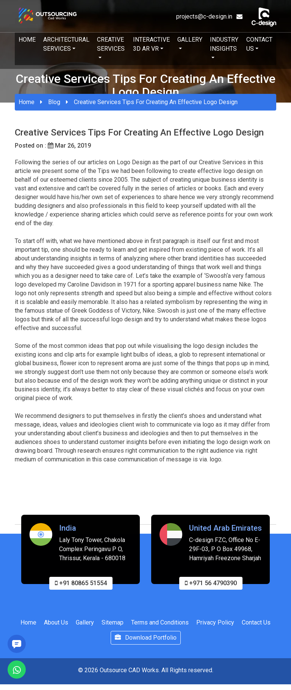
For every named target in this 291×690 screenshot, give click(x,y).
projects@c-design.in (209, 16)
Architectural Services (66, 44)
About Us (56, 627)
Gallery (189, 39)
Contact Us (259, 44)
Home (27, 39)
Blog (54, 102)
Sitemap (113, 627)
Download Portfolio (146, 642)
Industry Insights (224, 44)
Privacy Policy (215, 627)
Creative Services (111, 44)
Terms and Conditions (160, 627)
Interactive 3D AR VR (151, 44)
